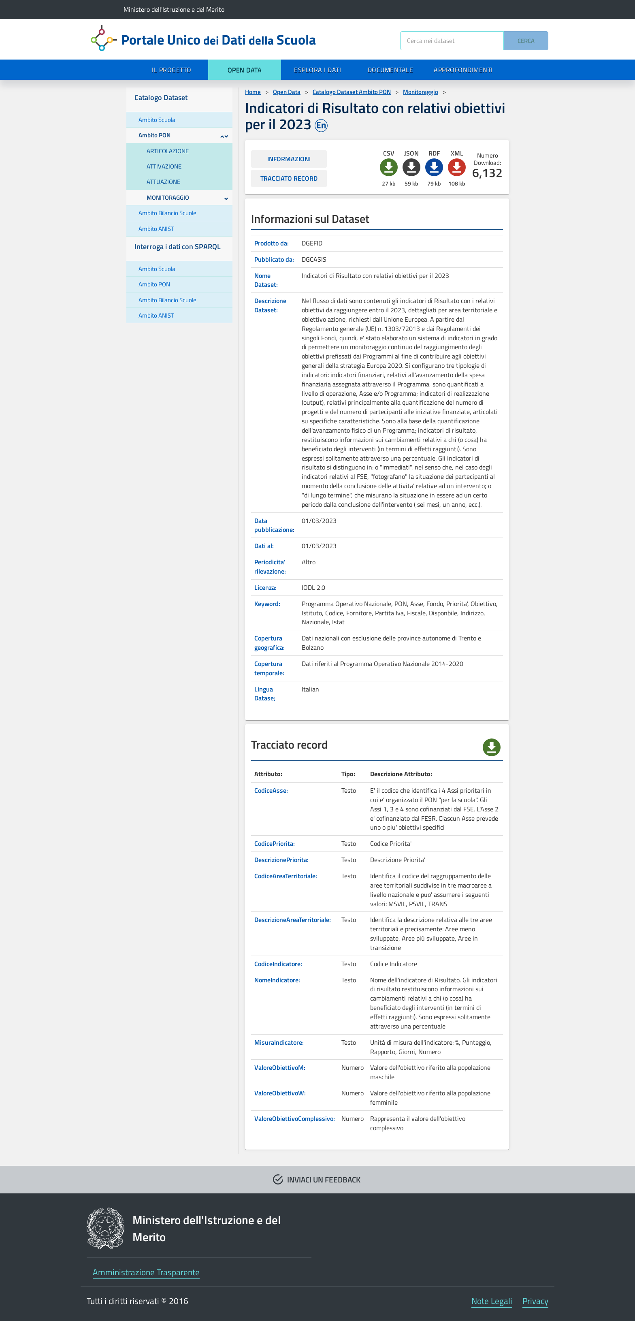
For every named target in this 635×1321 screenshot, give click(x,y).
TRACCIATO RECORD (289, 178)
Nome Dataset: (266, 280)
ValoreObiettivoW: (280, 1093)
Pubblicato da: (274, 259)
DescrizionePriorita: (281, 859)
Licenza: (265, 587)
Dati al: (264, 546)
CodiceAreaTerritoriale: (285, 876)
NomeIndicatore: (277, 980)
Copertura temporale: (269, 668)
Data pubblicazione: (274, 525)
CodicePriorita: (274, 843)
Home (253, 91)
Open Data (286, 91)
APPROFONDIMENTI (463, 70)
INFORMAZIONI (289, 159)
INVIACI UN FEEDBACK (323, 1179)
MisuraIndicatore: (279, 1042)
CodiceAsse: (271, 790)
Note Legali (491, 1300)
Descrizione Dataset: (270, 305)
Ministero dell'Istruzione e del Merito (174, 9)
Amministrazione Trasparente (146, 1272)
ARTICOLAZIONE (168, 151)
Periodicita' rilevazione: (270, 566)
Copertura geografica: (269, 642)
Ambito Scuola (157, 119)
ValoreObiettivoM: (279, 1067)
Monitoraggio (420, 91)
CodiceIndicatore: (278, 964)
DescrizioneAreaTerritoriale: (292, 919)
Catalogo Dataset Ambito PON (352, 91)
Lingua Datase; (264, 693)
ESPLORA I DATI (317, 70)
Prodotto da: (271, 243)
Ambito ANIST (156, 228)
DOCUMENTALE (390, 70)
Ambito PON (184, 135)
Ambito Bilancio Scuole (167, 213)
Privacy (535, 1300)
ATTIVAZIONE (164, 166)
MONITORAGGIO (188, 197)
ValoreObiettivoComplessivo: (294, 1118)
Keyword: (267, 603)
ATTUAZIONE (163, 181)
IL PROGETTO (172, 70)
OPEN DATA (245, 70)
